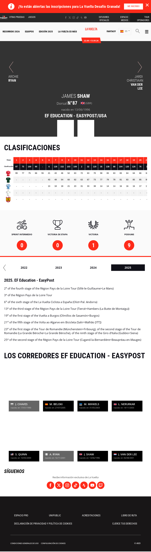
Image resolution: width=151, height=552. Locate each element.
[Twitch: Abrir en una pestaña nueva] (100, 485)
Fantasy (111, 31)
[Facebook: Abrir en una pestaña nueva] (66, 18)
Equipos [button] (29, 31)
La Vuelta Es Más (67, 31)
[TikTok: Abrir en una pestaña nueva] (78, 18)
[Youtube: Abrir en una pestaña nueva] (85, 18)
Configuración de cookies (53, 543)
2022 (113, 267)
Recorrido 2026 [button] (11, 31)
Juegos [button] (31, 17)
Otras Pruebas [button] (16, 17)
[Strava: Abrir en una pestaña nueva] (81, 18)
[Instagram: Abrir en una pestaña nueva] (74, 18)
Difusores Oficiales (104, 19)
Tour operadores (143, 19)
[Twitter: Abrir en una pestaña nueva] (70, 18)
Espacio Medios (124, 19)
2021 (78, 267)
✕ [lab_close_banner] (147, 4)
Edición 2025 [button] (46, 31)
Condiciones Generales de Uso (24, 543)
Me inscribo (133, 6)
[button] (125, 31)
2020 (44, 267)
